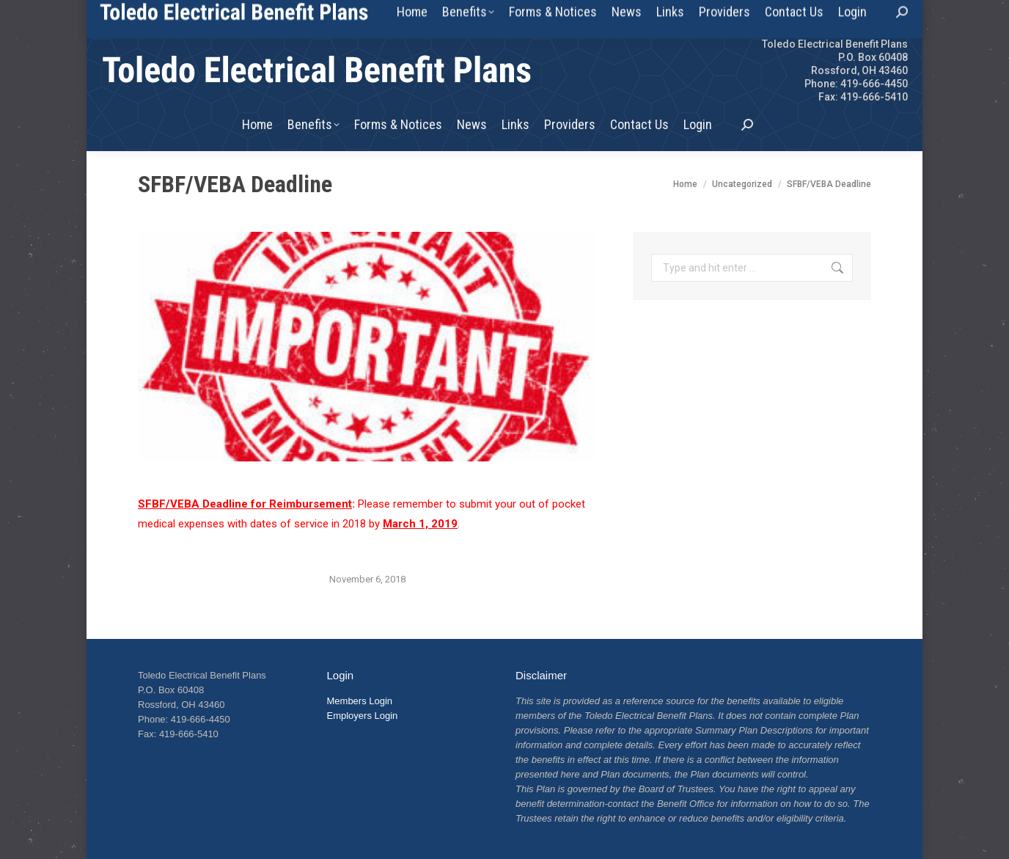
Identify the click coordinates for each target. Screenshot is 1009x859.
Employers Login (362, 715)
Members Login (360, 700)
